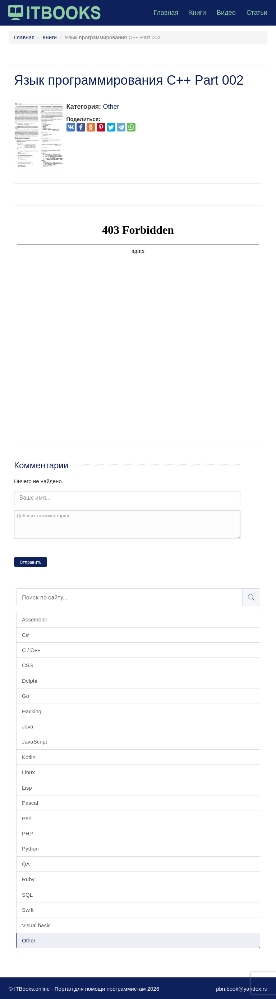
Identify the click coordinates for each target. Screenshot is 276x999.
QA (26, 864)
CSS (27, 665)
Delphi (29, 681)
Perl (27, 818)
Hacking (31, 711)
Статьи (257, 12)
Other (29, 940)
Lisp (27, 788)
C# (25, 635)
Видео (226, 12)
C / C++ (31, 650)
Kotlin (29, 757)
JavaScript (34, 742)
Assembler (34, 619)
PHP (27, 833)
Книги (197, 12)
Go (25, 696)
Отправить (30, 562)
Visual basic (36, 925)
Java (27, 726)
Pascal (30, 803)
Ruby (28, 879)
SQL (27, 895)
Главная (165, 12)
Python (30, 849)
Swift (28, 910)
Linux (28, 772)
